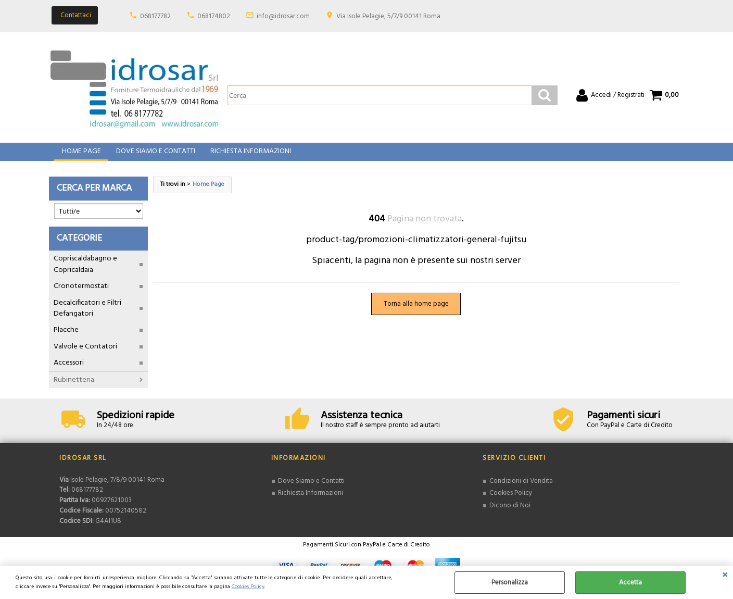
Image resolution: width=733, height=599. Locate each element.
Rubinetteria (74, 387)
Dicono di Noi (509, 512)
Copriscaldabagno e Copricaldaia (85, 271)
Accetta (630, 582)
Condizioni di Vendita (521, 488)
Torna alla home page (416, 311)
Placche (66, 338)
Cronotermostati (81, 294)
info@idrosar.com (283, 16)
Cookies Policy (248, 586)
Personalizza (509, 582)
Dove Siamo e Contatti (154, 155)
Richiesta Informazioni (249, 155)
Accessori (69, 371)
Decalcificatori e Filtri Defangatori (87, 315)
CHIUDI (725, 576)
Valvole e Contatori (85, 354)
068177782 (155, 16)
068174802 (213, 16)
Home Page (80, 155)
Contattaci (75, 15)
